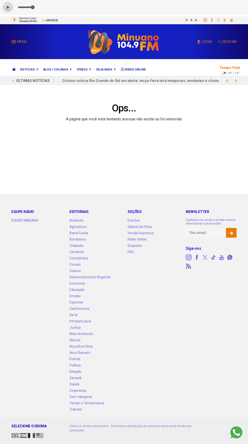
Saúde (74, 384)
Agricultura (78, 227)
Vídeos (82, 69)
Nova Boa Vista (81, 346)
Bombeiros (78, 239)
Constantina (79, 258)
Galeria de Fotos (140, 227)
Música (75, 340)
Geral (74, 315)
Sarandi (75, 378)
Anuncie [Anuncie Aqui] (50, 20)
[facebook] (209, 20)
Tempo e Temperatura (87, 403)
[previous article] (236, 80)
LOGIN (204, 41)
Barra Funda (79, 233)
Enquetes (135, 246)
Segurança (78, 390)
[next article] (227, 80)
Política (75, 365)
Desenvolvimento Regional (90, 277)
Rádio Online (133, 69)
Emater (75, 296)
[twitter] (215, 20)
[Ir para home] (14, 69)
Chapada (76, 246)
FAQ (131, 252)
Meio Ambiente (81, 334)
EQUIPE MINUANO (25, 220)
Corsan (75, 264)
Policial (75, 359)
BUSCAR (227, 41)
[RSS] (189, 266)
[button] (14, 43)
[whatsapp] (230, 257)
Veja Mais (104, 69)
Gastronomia (79, 309)
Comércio (77, 252)
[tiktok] (222, 20)
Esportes (76, 302)
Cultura (75, 271)
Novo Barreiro (80, 353)
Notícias (27, 69)
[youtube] (228, 20)
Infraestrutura (80, 321)
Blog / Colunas (55, 69)
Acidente (76, 220)
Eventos (134, 220)
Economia (77, 283)
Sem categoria (81, 397)
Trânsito (76, 409)
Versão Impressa (141, 233)
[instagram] (202, 20)
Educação (77, 290)
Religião (76, 372)
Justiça (75, 327)
